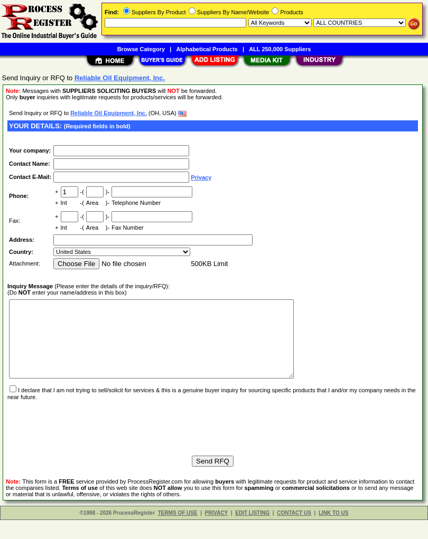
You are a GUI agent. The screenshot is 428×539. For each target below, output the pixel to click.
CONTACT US (294, 532)
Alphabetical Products (207, 49)
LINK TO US (333, 532)
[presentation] (87, 441)
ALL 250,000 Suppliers (280, 49)
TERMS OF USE (178, 532)
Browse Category (141, 49)
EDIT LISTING (252, 532)
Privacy (201, 177)
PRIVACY (216, 532)
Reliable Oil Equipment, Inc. (108, 113)
